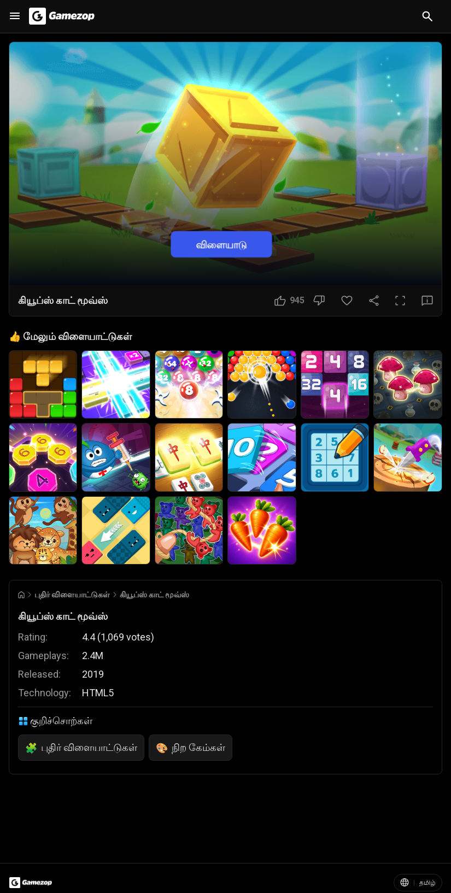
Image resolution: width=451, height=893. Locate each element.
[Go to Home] (21, 594)
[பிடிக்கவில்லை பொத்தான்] (319, 301)
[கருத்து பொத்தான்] (427, 301)
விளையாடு (221, 244)
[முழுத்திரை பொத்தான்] (400, 300)
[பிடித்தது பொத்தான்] (347, 301)
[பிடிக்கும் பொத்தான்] (289, 301)
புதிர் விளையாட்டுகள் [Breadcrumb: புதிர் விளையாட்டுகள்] (72, 594)
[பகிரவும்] (374, 301)
